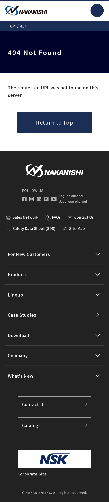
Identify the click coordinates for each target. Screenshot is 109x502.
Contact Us (54, 404)
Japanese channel (73, 202)
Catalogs (54, 425)
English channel (71, 196)
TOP (11, 26)
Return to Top (54, 122)
